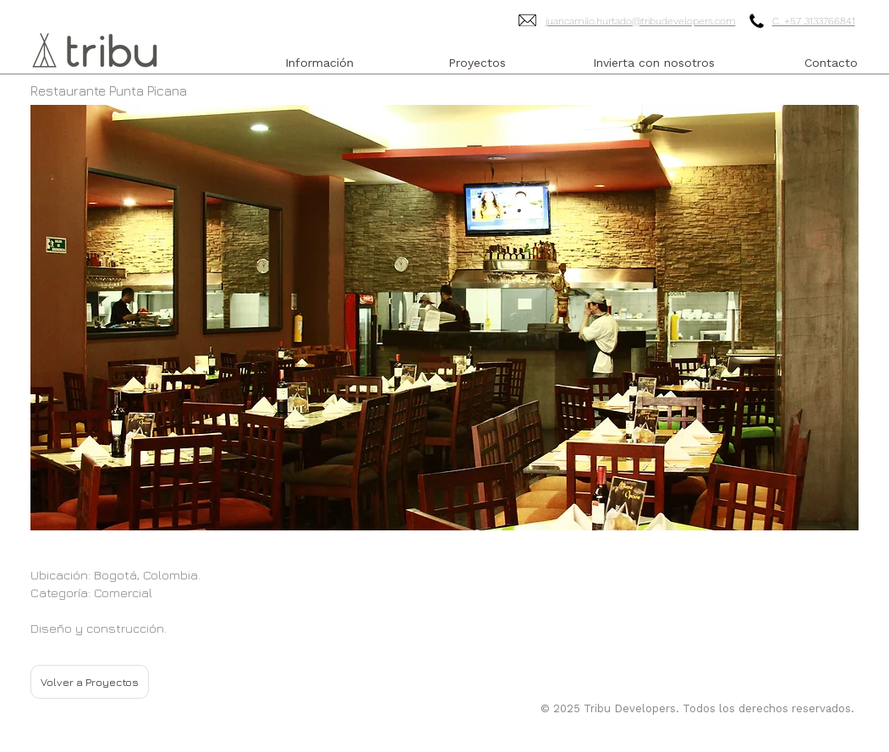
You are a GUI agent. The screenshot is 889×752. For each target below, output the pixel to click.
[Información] (319, 63)
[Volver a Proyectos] (89, 682)
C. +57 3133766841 (813, 21)
